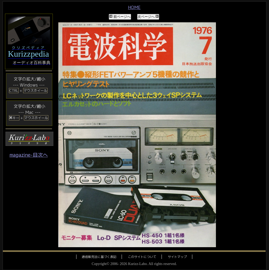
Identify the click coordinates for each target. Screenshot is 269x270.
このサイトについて (142, 257)
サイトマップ (177, 257)
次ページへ (148, 17)
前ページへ (120, 17)
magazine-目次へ (28, 154)
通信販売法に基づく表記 (99, 257)
